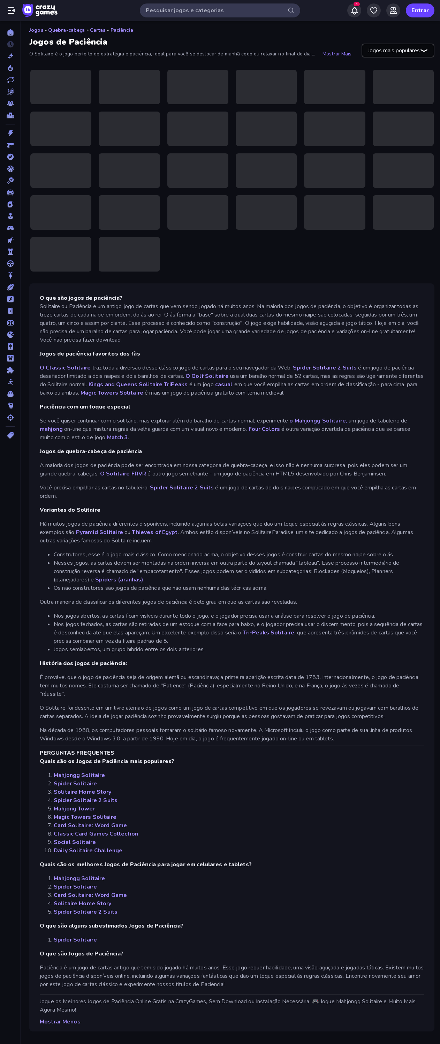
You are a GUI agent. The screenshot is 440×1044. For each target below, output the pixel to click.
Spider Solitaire (75, 783)
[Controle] (10, 228)
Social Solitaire (75, 842)
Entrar (420, 10)
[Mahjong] (10, 346)
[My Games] (374, 10)
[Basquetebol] (10, 169)
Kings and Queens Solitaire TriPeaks (138, 384)
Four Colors (264, 429)
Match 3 (117, 437)
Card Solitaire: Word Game (90, 825)
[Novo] (10, 56)
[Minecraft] (10, 358)
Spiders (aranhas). (120, 580)
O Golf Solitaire (207, 376)
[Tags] (10, 435)
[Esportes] (10, 287)
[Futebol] (10, 323)
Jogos (36, 30)
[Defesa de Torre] (10, 252)
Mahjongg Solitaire (79, 775)
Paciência (122, 30)
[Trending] (10, 68)
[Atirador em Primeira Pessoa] (10, 145)
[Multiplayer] (10, 103)
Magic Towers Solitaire (112, 393)
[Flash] (10, 299)
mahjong (51, 429)
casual (224, 384)
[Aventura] (10, 157)
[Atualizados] (10, 80)
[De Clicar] (10, 240)
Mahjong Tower (74, 809)
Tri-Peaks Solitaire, (269, 633)
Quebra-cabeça (66, 30)
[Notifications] (354, 10)
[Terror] (10, 394)
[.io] (10, 335)
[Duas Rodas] (10, 275)
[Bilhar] (10, 180)
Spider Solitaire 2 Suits (325, 368)
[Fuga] (10, 311)
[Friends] (393, 10)
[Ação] (10, 133)
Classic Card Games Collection (96, 834)
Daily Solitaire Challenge (88, 850)
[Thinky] (10, 406)
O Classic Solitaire (65, 368)
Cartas (98, 30)
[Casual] (10, 216)
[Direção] (10, 263)
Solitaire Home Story (83, 792)
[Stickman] (10, 382)
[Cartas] (10, 204)
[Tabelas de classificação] (10, 115)
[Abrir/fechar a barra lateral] (11, 10)
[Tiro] (10, 418)
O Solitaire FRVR (123, 474)
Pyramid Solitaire (99, 532)
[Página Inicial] (10, 32)
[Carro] (10, 192)
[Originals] (10, 92)
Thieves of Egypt (154, 532)
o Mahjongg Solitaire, (318, 421)
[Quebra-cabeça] (10, 370)
